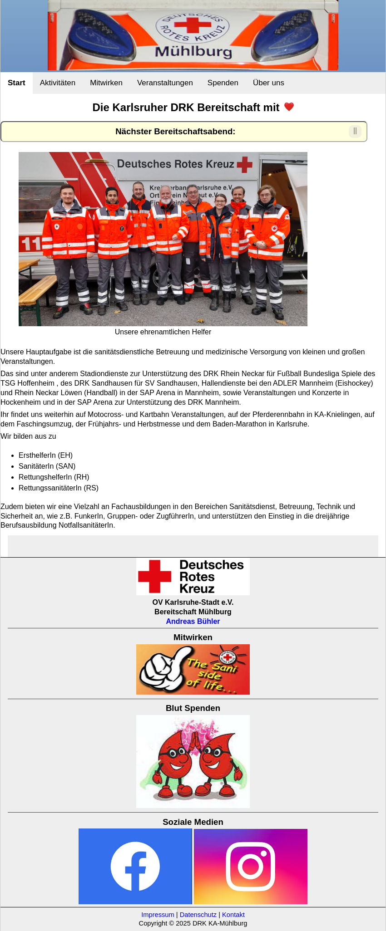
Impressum (157, 914)
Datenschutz (198, 914)
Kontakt (233, 914)
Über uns (268, 82)
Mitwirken (106, 82)
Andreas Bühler (193, 621)
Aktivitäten (57, 82)
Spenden (223, 82)
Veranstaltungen (165, 82)
